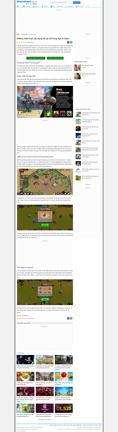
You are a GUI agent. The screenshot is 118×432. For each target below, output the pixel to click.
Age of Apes (27, 323)
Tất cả (18, 6)
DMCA (100, 425)
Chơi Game (33, 34)
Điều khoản (66, 425)
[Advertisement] (59, 22)
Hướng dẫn (24, 34)
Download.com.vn (18, 35)
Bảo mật (72, 425)
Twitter (96, 425)
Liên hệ (85, 425)
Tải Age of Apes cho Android (36, 58)
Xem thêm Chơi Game (45, 419)
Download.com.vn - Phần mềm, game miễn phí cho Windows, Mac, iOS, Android (27, 2)
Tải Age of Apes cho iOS (55, 58)
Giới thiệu (59, 425)
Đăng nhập (53, 425)
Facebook (90, 425)
